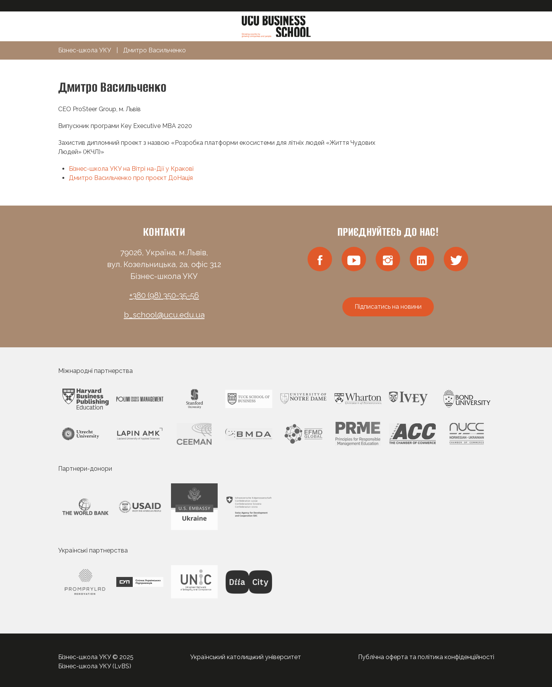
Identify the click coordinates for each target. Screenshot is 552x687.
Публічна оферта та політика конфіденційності (426, 657)
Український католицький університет (245, 657)
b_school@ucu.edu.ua (164, 314)
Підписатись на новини (388, 306)
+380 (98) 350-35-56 (164, 295)
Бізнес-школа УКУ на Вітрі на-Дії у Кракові (131, 168)
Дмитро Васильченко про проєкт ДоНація (131, 177)
